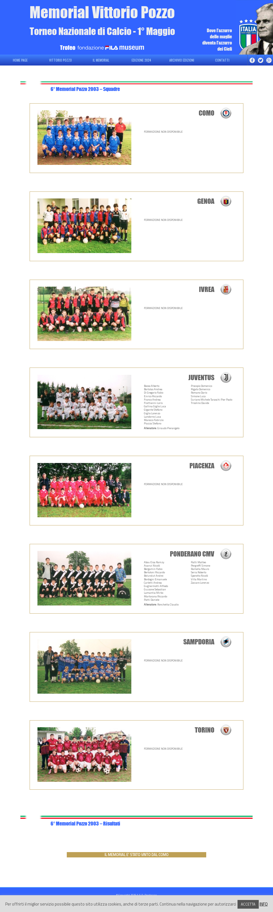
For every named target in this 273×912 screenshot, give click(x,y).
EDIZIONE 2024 (141, 60)
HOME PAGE (20, 60)
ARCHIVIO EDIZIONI (181, 60)
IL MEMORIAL (101, 60)
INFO (264, 904)
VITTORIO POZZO (60, 60)
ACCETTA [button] (248, 904)
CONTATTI (222, 60)
